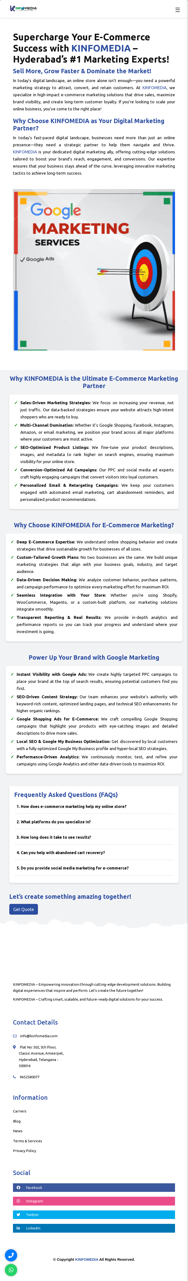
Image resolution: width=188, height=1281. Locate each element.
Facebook (29, 1188)
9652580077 (29, 1077)
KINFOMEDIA (86, 1259)
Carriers (19, 1111)
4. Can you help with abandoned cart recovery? (61, 852)
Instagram (30, 1201)
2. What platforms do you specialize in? (54, 822)
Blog (17, 1121)
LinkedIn (28, 1228)
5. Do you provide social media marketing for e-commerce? (73, 868)
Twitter (28, 1215)
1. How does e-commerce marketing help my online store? (72, 806)
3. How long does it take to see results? (54, 837)
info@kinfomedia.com (39, 1036)
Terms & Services (27, 1141)
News (18, 1131)
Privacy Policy (24, 1151)
